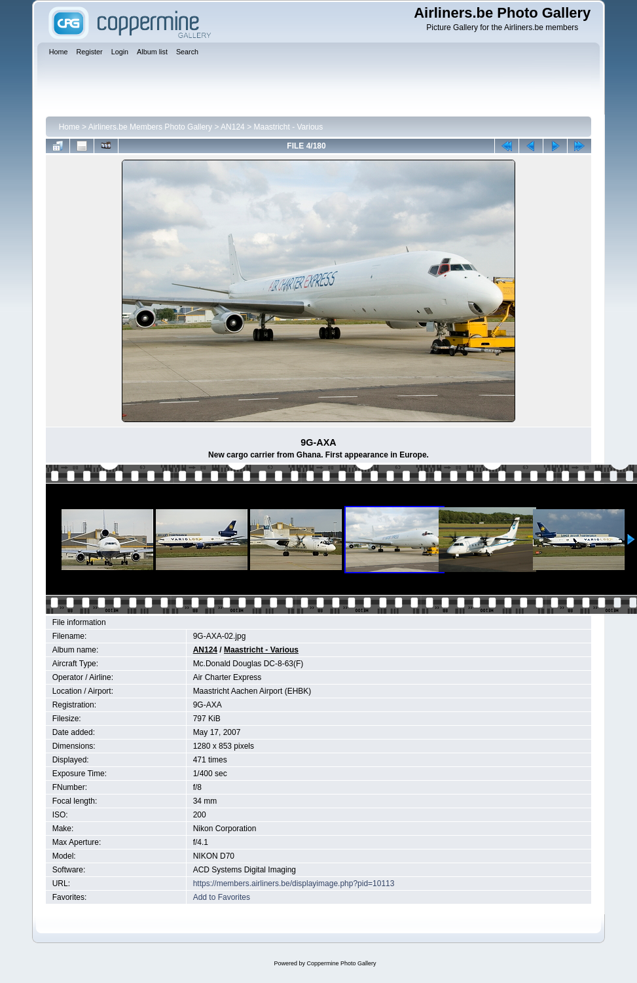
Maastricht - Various (288, 127)
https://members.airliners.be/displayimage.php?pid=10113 (294, 883)
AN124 (233, 127)
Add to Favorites (221, 897)
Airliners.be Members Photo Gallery (150, 127)
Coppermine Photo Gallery (341, 963)
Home (69, 127)
